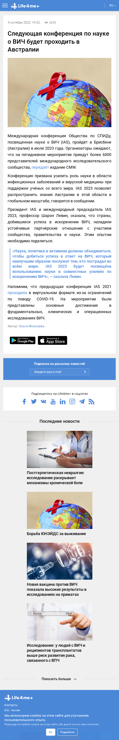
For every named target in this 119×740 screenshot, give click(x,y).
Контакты (10, 705)
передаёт (40, 167)
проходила (17, 292)
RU (112, 5)
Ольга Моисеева (31, 326)
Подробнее (67, 732)
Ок (50, 732)
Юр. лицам (12, 710)
